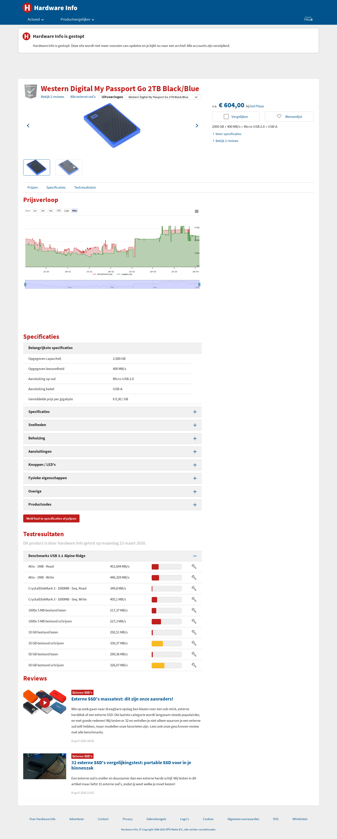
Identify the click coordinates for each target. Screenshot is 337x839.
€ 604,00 (231, 105)
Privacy (128, 819)
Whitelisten (300, 819)
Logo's (184, 819)
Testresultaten (85, 187)
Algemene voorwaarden (243, 819)
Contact (103, 819)
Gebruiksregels (156, 819)
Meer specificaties (226, 134)
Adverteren (76, 819)
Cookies (208, 819)
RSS (276, 819)
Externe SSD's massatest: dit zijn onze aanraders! (122, 699)
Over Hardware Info (42, 819)
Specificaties (56, 187)
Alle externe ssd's (83, 96)
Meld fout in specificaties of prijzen (51, 518)
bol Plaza (257, 106)
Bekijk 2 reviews (52, 96)
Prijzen (33, 187)
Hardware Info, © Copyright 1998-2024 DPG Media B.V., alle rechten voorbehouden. (168, 829)
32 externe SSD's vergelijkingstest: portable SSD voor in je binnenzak (131, 765)
